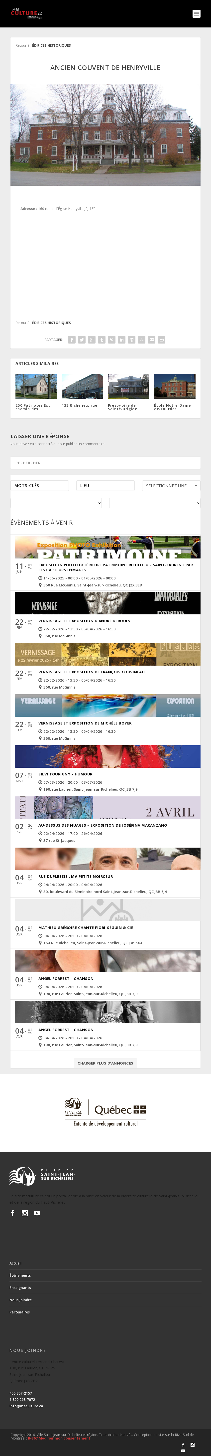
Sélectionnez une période (172, 487)
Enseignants (20, 1287)
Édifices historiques (51, 45)
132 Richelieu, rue (80, 405)
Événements (20, 1275)
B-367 (33, 1438)
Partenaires (19, 1312)
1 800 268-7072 (22, 1399)
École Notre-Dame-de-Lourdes (173, 407)
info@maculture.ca (26, 1406)
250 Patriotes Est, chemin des (33, 407)
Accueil (15, 1263)
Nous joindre (20, 1299)
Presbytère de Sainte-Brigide (122, 407)
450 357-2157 (20, 1393)
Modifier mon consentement (64, 1438)
